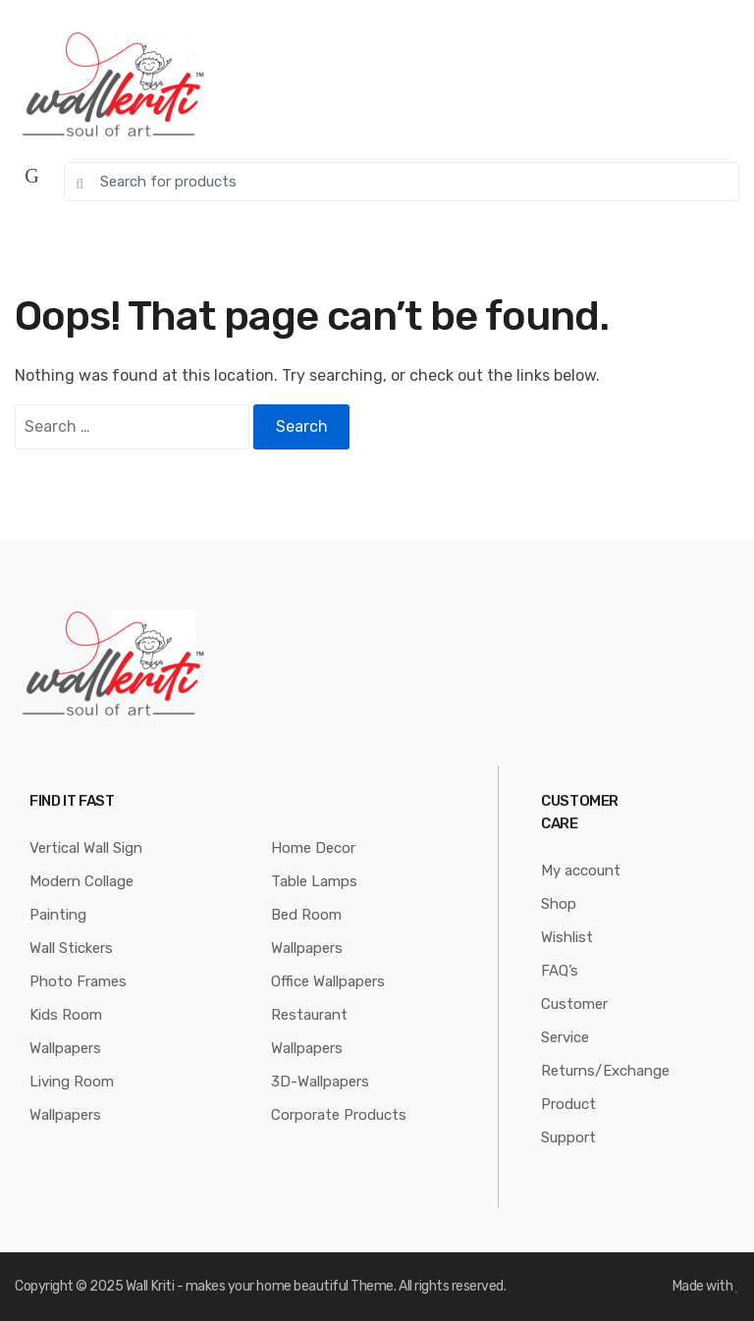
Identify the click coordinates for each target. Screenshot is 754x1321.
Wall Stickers (71, 948)
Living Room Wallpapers (71, 1098)
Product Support (568, 1120)
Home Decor (313, 848)
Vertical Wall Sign (85, 848)
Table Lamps (314, 881)
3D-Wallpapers (320, 1081)
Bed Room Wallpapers (307, 931)
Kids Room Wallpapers (65, 1031)
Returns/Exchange (605, 1071)
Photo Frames (78, 981)
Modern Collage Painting (81, 898)
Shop (558, 904)
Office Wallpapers (328, 981)
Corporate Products (338, 1115)
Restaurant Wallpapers (309, 1031)
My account (580, 870)
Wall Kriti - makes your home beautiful (237, 1286)
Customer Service (574, 1020)
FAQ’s (559, 970)
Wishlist (567, 937)
